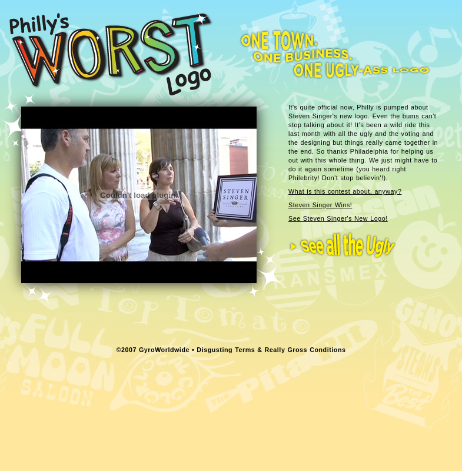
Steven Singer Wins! (320, 204)
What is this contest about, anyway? (344, 191)
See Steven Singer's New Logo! (338, 218)
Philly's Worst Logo (110, 54)
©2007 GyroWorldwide (153, 349)
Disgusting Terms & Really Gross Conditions (271, 349)
